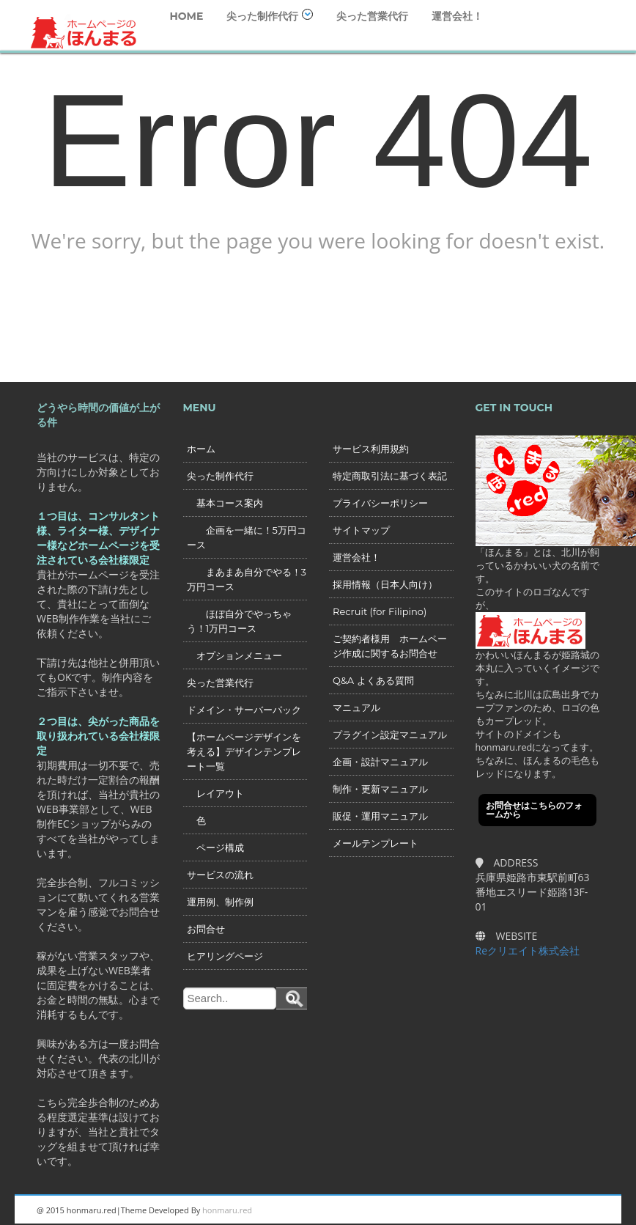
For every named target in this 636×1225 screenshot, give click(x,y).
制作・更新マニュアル (380, 789)
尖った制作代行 (269, 16)
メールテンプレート (375, 843)
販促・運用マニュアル (380, 816)
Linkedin (482, 1210)
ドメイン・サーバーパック (244, 709)
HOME (186, 16)
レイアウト (215, 793)
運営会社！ (457, 16)
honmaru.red (227, 1209)
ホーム (201, 449)
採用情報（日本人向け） (385, 584)
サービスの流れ (220, 874)
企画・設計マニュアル (380, 762)
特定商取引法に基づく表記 (390, 476)
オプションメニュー (234, 655)
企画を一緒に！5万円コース (246, 537)
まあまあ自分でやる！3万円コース (246, 579)
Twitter (548, 1210)
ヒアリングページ (225, 956)
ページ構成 (215, 847)
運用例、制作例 (220, 902)
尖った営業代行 (372, 16)
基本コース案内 (225, 503)
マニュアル (356, 707)
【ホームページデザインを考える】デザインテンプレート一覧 (244, 751)
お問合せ (206, 929)
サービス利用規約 (371, 449)
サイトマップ (361, 530)
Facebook (581, 1210)
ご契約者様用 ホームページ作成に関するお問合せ (390, 646)
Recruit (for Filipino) (379, 611)
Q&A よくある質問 (373, 680)
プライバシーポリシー (380, 503)
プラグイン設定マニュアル (390, 734)
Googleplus (515, 1210)
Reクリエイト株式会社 (528, 950)
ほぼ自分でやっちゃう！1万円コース (239, 621)
